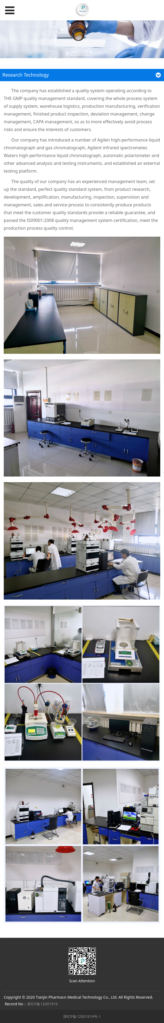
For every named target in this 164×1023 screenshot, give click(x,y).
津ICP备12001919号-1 (82, 1016)
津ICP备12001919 (42, 1003)
